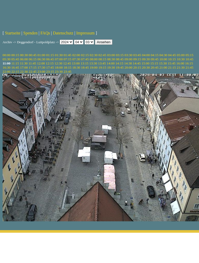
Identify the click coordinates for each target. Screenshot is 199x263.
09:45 (154, 59)
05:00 (181, 55)
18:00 (59, 67)
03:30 (128, 55)
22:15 (15, 72)
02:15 (85, 55)
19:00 (93, 67)
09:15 (137, 59)
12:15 (49, 63)
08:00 (93, 59)
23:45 (67, 72)
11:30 (24, 63)
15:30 (163, 63)
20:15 (137, 67)
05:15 (189, 55)
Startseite (12, 33)
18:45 (85, 67)
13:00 (76, 63)
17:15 (32, 67)
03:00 (111, 55)
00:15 (15, 55)
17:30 (41, 67)
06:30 (41, 59)
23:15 (50, 72)
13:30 (93, 63)
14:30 (128, 63)
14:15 (119, 63)
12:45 (67, 63)
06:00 (24, 59)
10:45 (189, 59)
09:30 (146, 59)
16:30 (6, 67)
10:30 (181, 59)
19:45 (120, 67)
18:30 (76, 67)
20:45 (154, 67)
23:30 (59, 72)
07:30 (76, 59)
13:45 (102, 63)
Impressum (85, 33)
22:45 (32, 72)
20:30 (146, 67)
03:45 (137, 55)
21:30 (181, 67)
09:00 (128, 59)
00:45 (32, 55)
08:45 (120, 59)
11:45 (32, 63)
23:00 (41, 72)
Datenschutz (63, 33)
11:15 (15, 63)
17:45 (50, 67)
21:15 (172, 67)
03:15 (120, 55)
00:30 (24, 55)
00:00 (6, 55)
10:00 (163, 59)
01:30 (59, 55)
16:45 (15, 67)
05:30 (6, 59)
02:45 (102, 55)
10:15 (172, 59)
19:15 (102, 67)
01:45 (67, 55)
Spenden (30, 33)
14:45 (137, 63)
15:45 (171, 63)
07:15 (67, 59)
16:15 (189, 63)
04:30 (163, 55)
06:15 (32, 59)
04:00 (146, 55)
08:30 (111, 59)
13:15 (84, 63)
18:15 (67, 67)
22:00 (6, 72)
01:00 (41, 55)
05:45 (15, 59)
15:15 (154, 63)
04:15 (154, 55)
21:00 (163, 67)
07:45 (85, 59)
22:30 (24, 72)
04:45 (172, 55)
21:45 (189, 67)
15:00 (145, 63)
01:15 (50, 55)
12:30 (58, 63)
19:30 (111, 67)
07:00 (59, 59)
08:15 (102, 59)
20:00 (128, 67)
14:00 (110, 63)
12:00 (41, 63)
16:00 (180, 63)
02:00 (76, 55)
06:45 (50, 59)
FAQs (45, 33)
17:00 (24, 67)
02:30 (93, 55)
